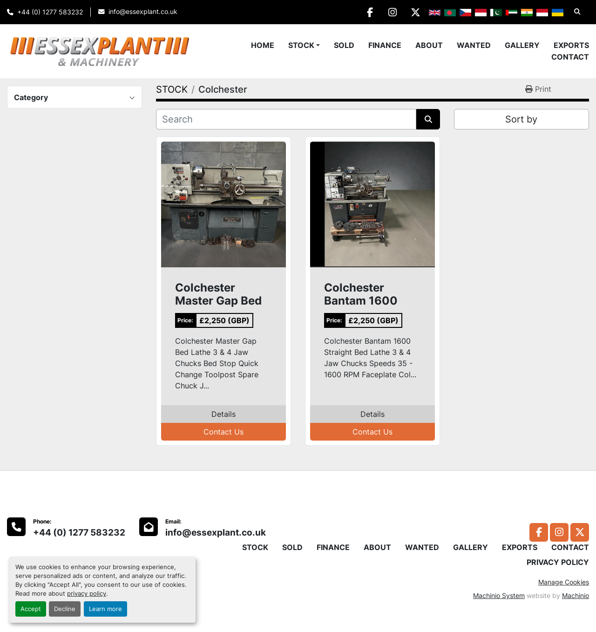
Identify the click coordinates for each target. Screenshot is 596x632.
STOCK (301, 45)
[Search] (286, 119)
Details (223, 414)
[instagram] (391, 12)
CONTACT (570, 56)
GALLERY (522, 45)
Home (262, 45)
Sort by (521, 119)
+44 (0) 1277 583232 (50, 12)
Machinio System (499, 595)
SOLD (344, 45)
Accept (30, 608)
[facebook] (367, 12)
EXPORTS (571, 45)
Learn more (105, 608)
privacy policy (86, 593)
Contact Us (223, 431)
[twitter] (415, 12)
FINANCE (384, 45)
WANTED (474, 45)
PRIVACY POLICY (558, 562)
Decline (64, 608)
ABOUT (429, 45)
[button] (304, 45)
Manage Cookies (563, 582)
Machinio (575, 595)
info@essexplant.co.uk (142, 11)
